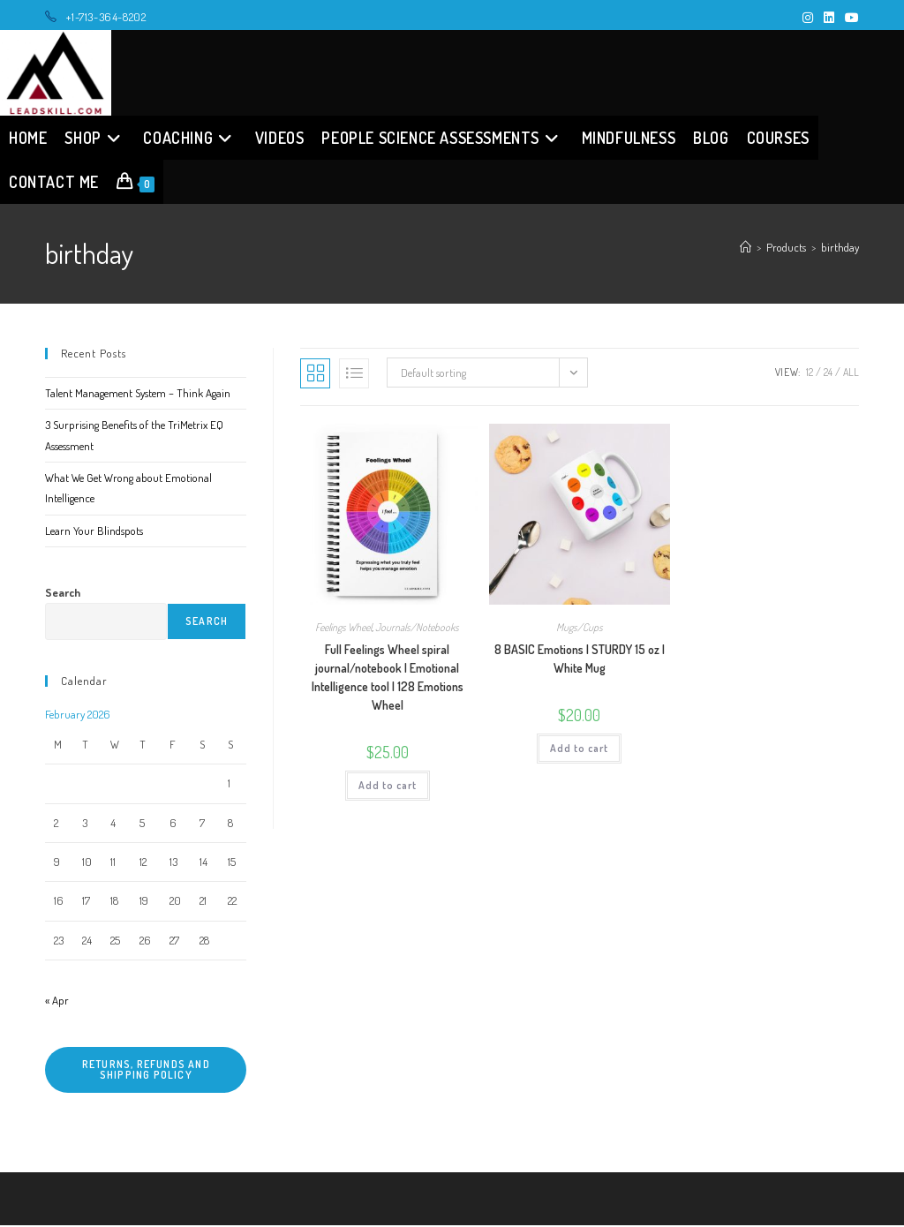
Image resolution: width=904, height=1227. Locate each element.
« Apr (57, 1002)
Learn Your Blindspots (94, 532)
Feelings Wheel (343, 629)
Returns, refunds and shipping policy (146, 1071)
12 (809, 373)
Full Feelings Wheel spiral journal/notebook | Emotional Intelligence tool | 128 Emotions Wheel (387, 679)
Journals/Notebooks (417, 629)
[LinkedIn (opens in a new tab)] (829, 17)
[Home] (745, 249)
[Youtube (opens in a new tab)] (849, 17)
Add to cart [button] (387, 787)
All (851, 373)
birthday (840, 249)
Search (62, 594)
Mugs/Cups (579, 629)
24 (828, 373)
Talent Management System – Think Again (137, 395)
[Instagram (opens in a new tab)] (807, 17)
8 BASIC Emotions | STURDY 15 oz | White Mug (579, 660)
